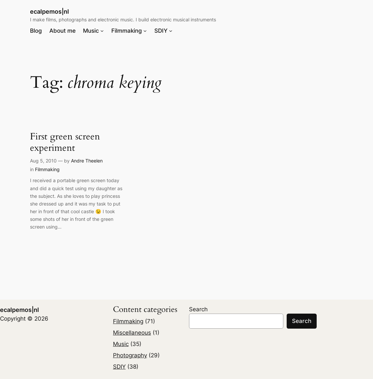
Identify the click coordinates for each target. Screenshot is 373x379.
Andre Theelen (87, 160)
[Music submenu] (102, 30)
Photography (130, 355)
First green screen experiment (65, 142)
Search (198, 309)
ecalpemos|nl (49, 11)
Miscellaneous (132, 332)
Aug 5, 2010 (43, 160)
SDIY (119, 366)
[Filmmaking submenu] (145, 30)
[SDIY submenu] (170, 30)
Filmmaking (47, 169)
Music (121, 344)
